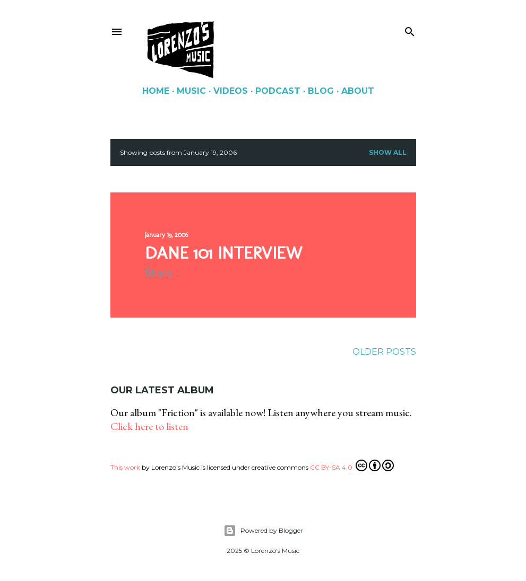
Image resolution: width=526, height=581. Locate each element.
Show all (388, 152)
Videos (230, 91)
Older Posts (384, 352)
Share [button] (159, 273)
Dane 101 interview (224, 253)
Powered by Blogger (263, 530)
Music (191, 91)
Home (155, 91)
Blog (321, 91)
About (357, 91)
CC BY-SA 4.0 (352, 465)
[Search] (409, 29)
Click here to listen (149, 426)
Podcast (277, 91)
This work (125, 467)
